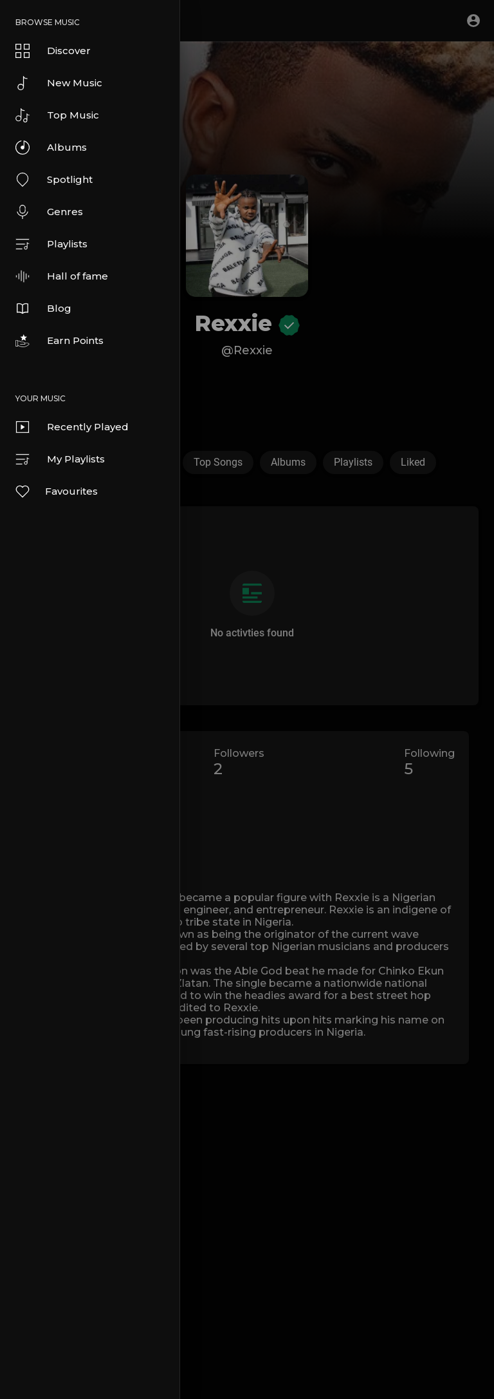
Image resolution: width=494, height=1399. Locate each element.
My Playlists (60, 459)
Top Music (57, 115)
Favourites (56, 491)
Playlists (51, 244)
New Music (58, 83)
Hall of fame (61, 276)
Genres (49, 212)
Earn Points (59, 341)
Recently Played (72, 427)
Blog (43, 308)
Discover (53, 51)
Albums (51, 147)
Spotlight (54, 180)
